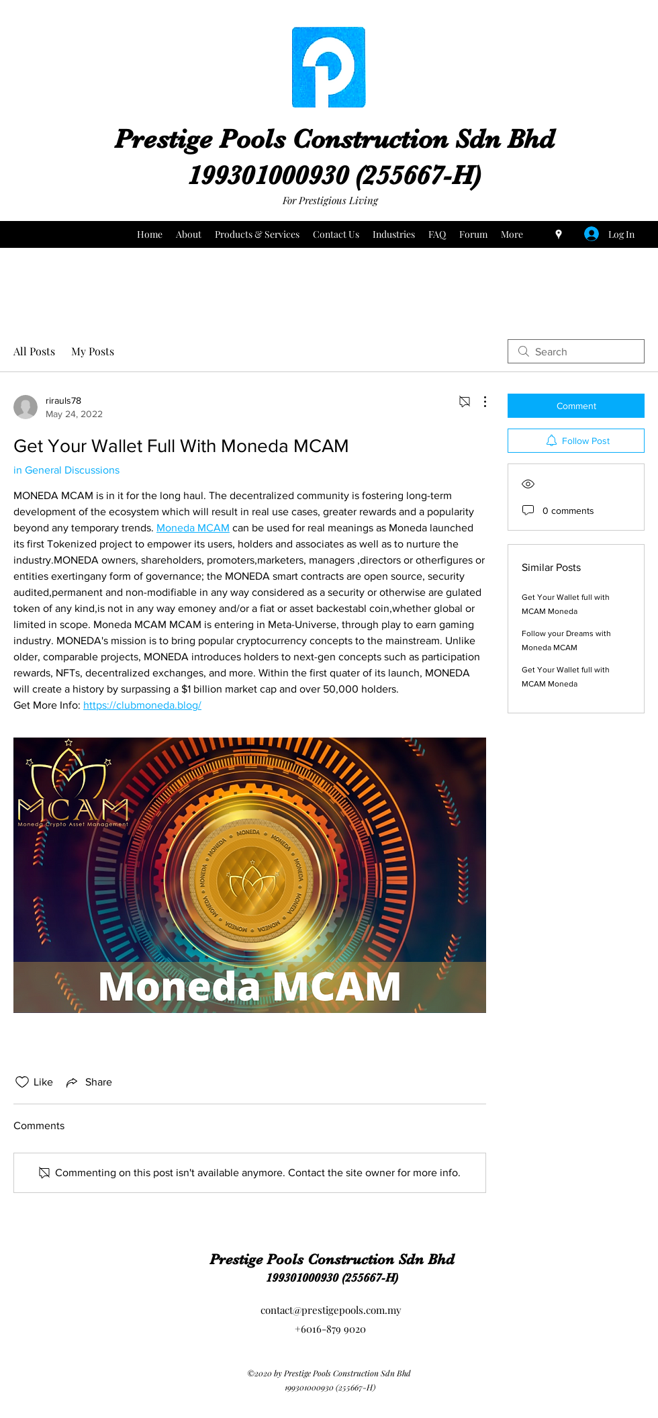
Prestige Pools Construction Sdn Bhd (334, 139)
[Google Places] (558, 234)
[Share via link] (88, 1082)
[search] (576, 351)
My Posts (92, 351)
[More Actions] (478, 402)
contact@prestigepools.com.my (331, 1310)
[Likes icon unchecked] (22, 1082)
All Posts (34, 351)
